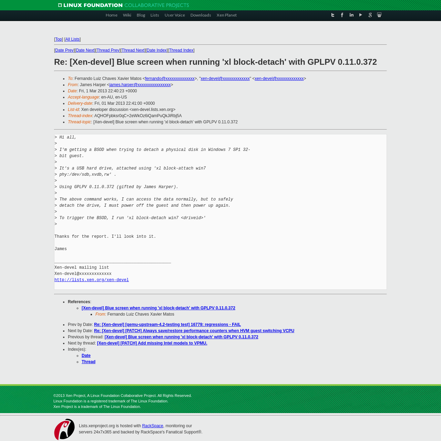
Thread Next (133, 50)
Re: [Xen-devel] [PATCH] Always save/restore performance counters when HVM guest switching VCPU (194, 330)
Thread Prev (107, 50)
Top (58, 39)
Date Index (157, 50)
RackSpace (152, 425)
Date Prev (64, 50)
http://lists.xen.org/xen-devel (91, 280)
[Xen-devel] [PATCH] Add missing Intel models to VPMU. (152, 343)
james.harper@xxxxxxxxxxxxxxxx (140, 84)
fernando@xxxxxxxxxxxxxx (170, 78)
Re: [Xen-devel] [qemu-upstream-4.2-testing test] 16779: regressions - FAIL (167, 324)
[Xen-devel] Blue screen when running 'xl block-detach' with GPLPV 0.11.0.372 (158, 308)
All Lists (72, 39)
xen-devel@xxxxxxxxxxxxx (225, 78)
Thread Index (181, 50)
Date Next (85, 50)
